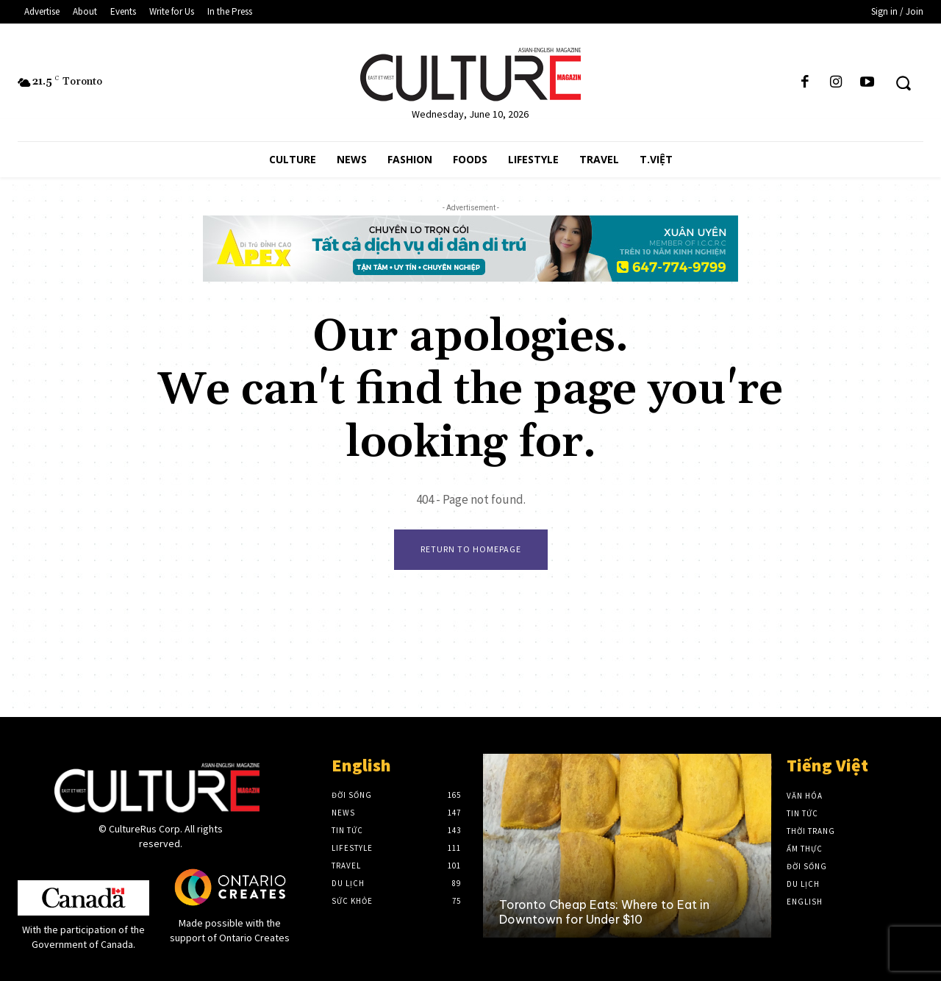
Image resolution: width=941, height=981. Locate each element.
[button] (903, 83)
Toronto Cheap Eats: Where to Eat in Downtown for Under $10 (604, 911)
